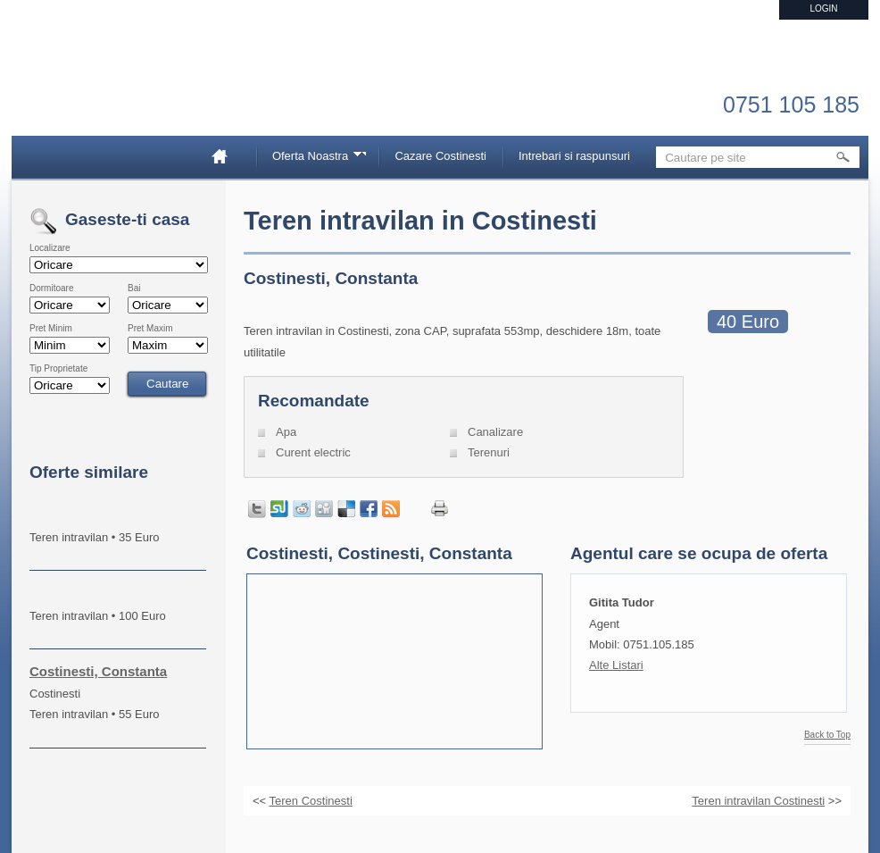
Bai (134, 288)
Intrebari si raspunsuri (574, 156)
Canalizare (495, 432)
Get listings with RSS (391, 509)
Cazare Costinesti (440, 156)
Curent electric (313, 452)
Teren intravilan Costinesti (758, 800)
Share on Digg (324, 509)
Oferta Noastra (313, 158)
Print (439, 508)
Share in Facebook (369, 509)
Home (226, 155)
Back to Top (827, 735)
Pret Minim (50, 328)
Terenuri (489, 452)
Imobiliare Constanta (123, 89)
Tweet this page (257, 509)
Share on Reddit (302, 509)
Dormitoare (51, 288)
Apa (286, 432)
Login (823, 8)
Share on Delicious (346, 509)
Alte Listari (616, 665)
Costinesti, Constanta (98, 671)
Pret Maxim (150, 328)
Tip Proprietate (58, 368)
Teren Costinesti (311, 800)
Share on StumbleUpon (279, 509)
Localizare (50, 248)
